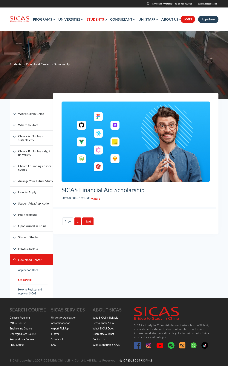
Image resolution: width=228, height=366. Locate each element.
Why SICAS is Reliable (105, 317)
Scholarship (25, 279)
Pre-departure (27, 214)
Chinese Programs (20, 317)
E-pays (55, 333)
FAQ (53, 344)
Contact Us (99, 339)
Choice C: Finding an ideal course (35, 167)
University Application (63, 317)
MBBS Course (18, 323)
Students (16, 64)
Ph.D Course (17, 344)
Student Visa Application (34, 203)
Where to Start (28, 125)
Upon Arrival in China (32, 226)
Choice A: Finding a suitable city (30, 137)
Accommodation (60, 323)
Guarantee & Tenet (103, 333)
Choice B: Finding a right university (34, 152)
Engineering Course (21, 328)
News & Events (28, 248)
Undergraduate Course (23, 333)
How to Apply (27, 192)
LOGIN (188, 19)
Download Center (38, 64)
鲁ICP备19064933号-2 (135, 360)
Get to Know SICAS (104, 323)
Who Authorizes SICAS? (106, 344)
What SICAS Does (103, 328)
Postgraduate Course (22, 339)
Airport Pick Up (60, 328)
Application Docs (28, 270)
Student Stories (28, 237)
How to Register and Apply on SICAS (30, 291)
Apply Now (208, 19)
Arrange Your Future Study (35, 181)
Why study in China (31, 113)
